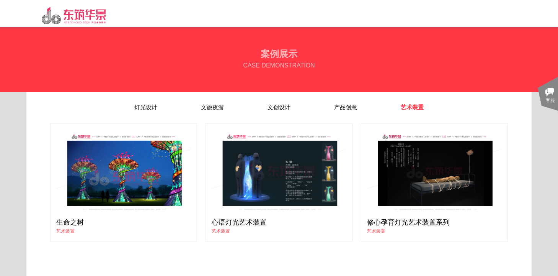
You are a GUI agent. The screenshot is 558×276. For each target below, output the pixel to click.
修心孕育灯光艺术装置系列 (408, 222)
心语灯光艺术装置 (239, 222)
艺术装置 (65, 231)
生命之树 (70, 222)
